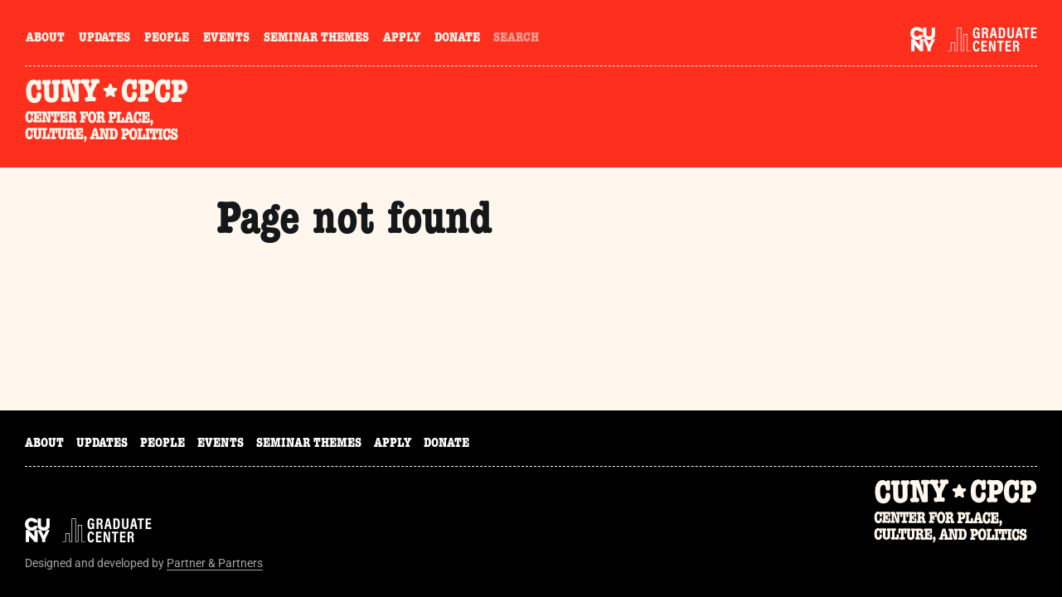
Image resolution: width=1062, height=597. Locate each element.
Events (226, 39)
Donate (457, 39)
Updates (104, 39)
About (45, 39)
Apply (401, 39)
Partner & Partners (215, 563)
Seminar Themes (316, 39)
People (166, 39)
